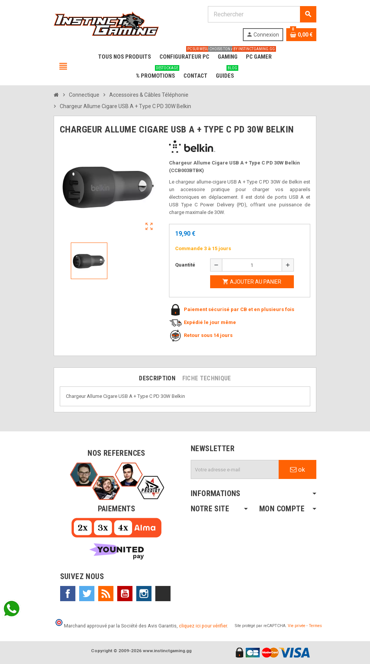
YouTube (124, 593)
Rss (105, 593)
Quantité (185, 265)
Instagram (144, 593)
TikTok (163, 593)
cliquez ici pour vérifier (203, 626)
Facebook (67, 593)
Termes (315, 625)
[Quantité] (252, 265)
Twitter (86, 593)
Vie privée (296, 625)
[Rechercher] (262, 14)
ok (297, 469)
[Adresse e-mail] (235, 469)
